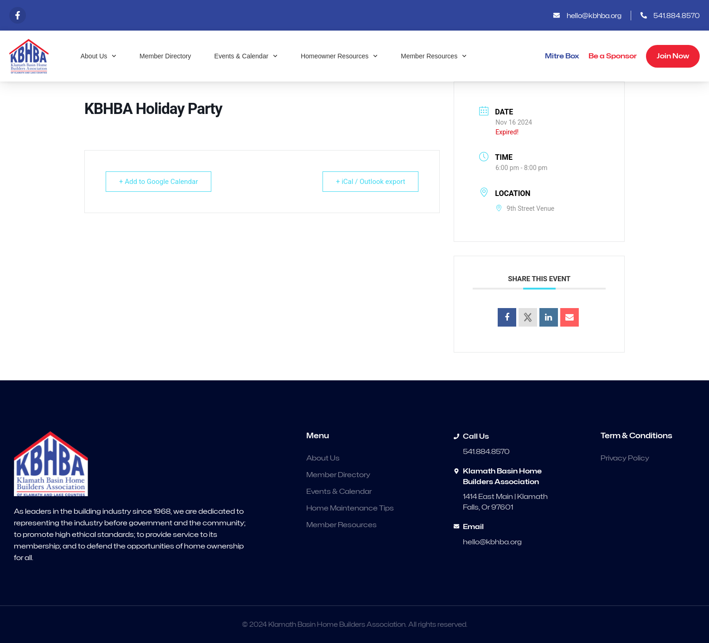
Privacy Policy (625, 458)
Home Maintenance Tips (350, 508)
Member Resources (434, 56)
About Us (98, 56)
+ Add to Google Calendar (158, 181)
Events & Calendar (246, 56)
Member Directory (165, 56)
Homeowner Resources (339, 56)
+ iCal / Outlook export (370, 181)
